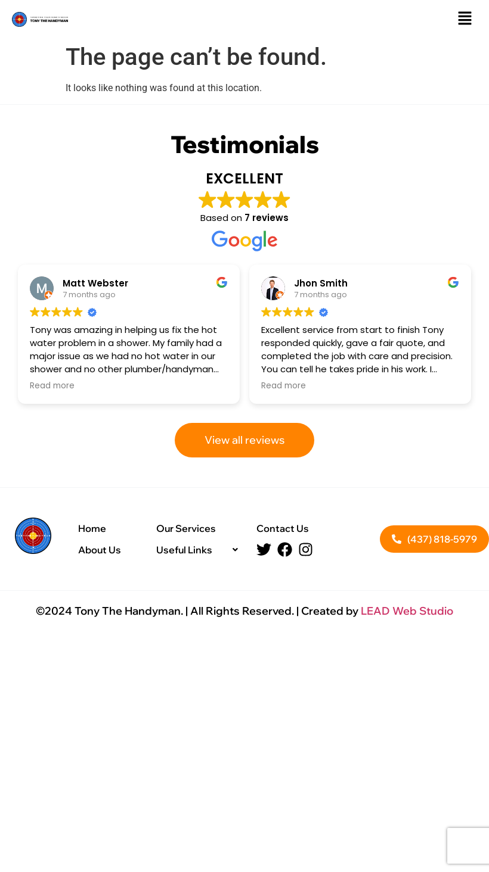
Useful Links (200, 549)
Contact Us (282, 528)
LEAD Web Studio (407, 611)
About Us (99, 550)
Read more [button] (52, 386)
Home (92, 528)
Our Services (186, 528)
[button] (465, 19)
